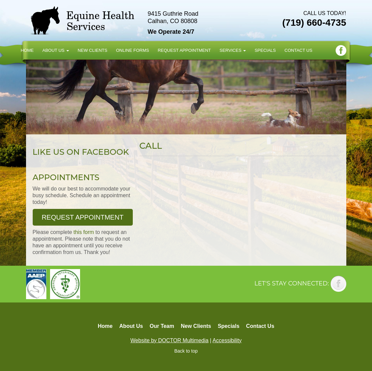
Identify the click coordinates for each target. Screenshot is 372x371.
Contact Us (298, 50)
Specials (265, 50)
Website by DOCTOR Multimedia (169, 340)
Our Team (161, 326)
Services (233, 50)
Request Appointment (184, 50)
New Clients (92, 50)
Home (27, 50)
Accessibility (227, 340)
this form (83, 232)
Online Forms (132, 50)
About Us (55, 50)
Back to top (186, 351)
